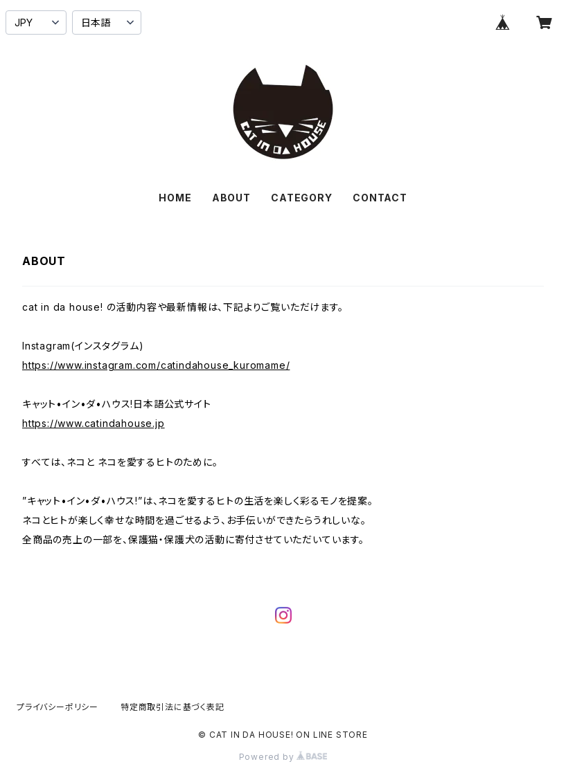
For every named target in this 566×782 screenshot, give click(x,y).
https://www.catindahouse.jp (93, 423)
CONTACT (380, 197)
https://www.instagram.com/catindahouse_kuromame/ (156, 365)
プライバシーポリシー (57, 707)
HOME (175, 197)
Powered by (283, 757)
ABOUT (231, 197)
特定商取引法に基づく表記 (172, 707)
